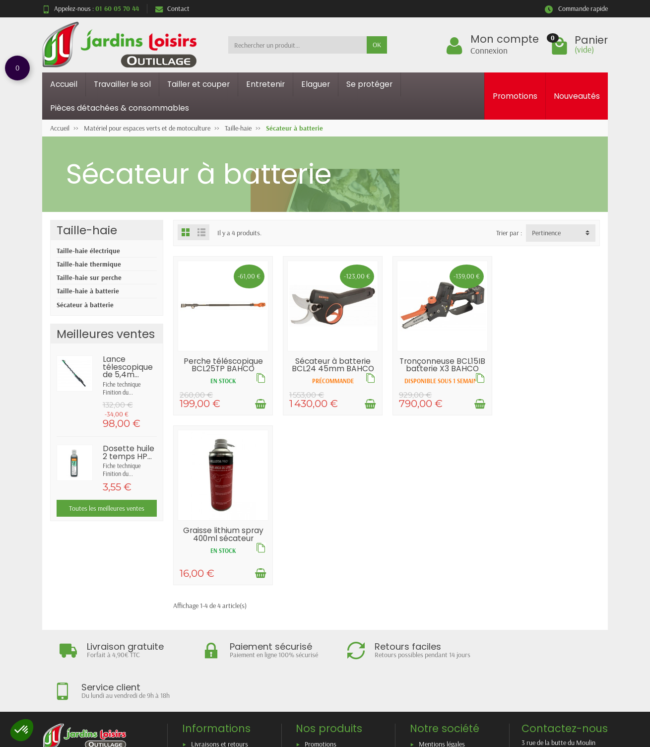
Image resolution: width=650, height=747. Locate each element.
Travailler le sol (122, 84)
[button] (22, 730)
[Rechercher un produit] (297, 44)
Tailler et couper (198, 84)
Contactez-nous (440, 628)
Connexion (489, 50)
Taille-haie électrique (88, 250)
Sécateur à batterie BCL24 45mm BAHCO (332, 364)
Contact (172, 8)
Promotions (515, 96)
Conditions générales (219, 640)
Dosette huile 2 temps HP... (128, 452)
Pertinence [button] (546, 232)
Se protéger (369, 84)
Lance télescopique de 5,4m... (128, 367)
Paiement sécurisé (215, 628)
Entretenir (265, 84)
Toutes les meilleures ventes (106, 508)
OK (377, 44)
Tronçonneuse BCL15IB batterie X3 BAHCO (441, 364)
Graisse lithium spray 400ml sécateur (550, 364)
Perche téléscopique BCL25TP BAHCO (222, 364)
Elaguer (315, 84)
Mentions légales (442, 602)
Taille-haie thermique (89, 264)
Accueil (63, 84)
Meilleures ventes (328, 628)
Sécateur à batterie (85, 304)
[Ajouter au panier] (260, 403)
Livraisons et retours (219, 602)
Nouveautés (577, 96)
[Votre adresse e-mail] (304, 687)
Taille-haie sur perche (89, 277)
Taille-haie (87, 230)
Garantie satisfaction (220, 615)
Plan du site (435, 615)
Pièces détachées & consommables (119, 108)
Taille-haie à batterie (88, 290)
